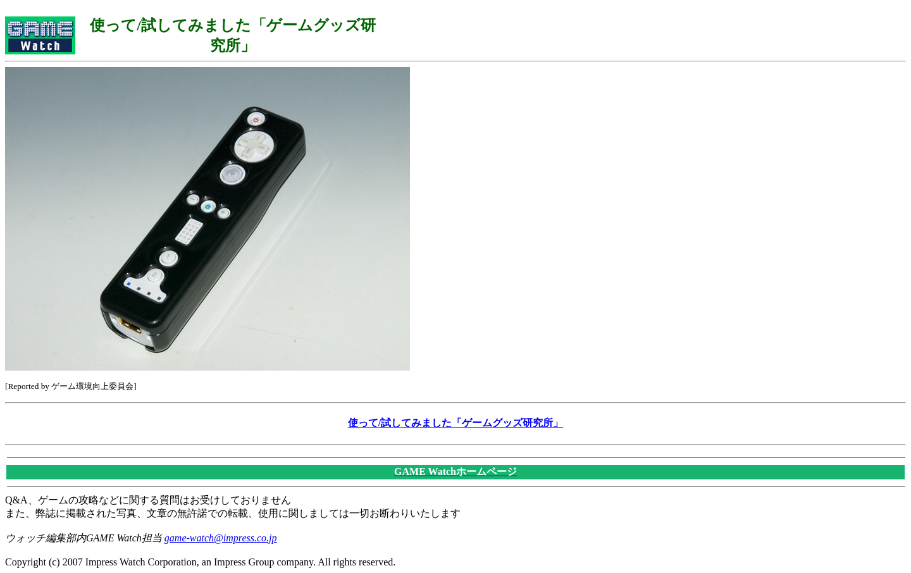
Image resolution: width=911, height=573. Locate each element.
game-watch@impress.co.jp (220, 538)
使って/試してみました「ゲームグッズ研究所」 (455, 422)
